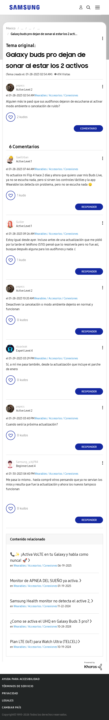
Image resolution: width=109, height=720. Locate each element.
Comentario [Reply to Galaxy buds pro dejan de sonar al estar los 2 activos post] (88, 128)
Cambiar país (11, 707)
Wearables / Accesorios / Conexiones (56, 95)
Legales (8, 700)
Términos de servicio (17, 686)
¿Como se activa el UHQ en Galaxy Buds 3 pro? (49, 621)
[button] (96, 87)
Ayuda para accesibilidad (20, 679)
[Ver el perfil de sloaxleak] (21, 346)
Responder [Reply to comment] (89, 207)
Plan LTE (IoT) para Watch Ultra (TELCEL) (43, 641)
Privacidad (10, 693)
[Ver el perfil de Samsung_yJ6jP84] (27, 462)
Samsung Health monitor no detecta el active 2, (50, 601)
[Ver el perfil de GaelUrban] (22, 157)
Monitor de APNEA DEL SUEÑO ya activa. (44, 580)
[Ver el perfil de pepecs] (20, 85)
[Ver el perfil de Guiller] (20, 222)
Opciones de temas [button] (96, 38)
